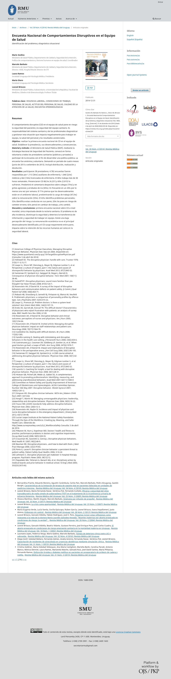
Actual (11, 18)
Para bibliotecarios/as (135, 63)
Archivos (23, 27)
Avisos (59, 18)
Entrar (160, 2)
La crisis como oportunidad (43, 504)
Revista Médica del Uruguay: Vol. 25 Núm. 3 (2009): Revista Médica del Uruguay (71, 496)
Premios (46, 18)
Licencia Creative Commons (128, 632)
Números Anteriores (27, 18)
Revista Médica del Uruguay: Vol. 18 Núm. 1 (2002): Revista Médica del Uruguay (67, 529)
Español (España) (134, 39)
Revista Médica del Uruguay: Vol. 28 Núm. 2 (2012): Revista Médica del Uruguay (80, 512)
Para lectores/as (133, 55)
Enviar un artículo (140, 90)
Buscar (157, 18)
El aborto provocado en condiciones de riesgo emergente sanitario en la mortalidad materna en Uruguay (65, 527)
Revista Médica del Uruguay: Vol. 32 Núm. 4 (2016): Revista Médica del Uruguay (63, 536)
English (130, 35)
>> (25, 559)
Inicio (14, 27)
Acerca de (70, 18)
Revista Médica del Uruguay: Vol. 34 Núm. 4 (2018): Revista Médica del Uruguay (71, 488)
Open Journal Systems (137, 75)
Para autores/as (133, 59)
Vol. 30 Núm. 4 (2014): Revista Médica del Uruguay (50, 27)
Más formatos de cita (95, 136)
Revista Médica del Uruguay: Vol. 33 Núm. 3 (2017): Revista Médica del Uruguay (65, 500)
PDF (91, 88)
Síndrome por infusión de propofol (79, 499)
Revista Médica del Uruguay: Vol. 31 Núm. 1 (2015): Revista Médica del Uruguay (68, 543)
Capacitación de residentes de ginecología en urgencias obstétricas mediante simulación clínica (60, 541)
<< (13, 559)
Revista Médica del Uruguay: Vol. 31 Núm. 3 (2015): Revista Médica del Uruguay (60, 555)
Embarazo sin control (34, 512)
